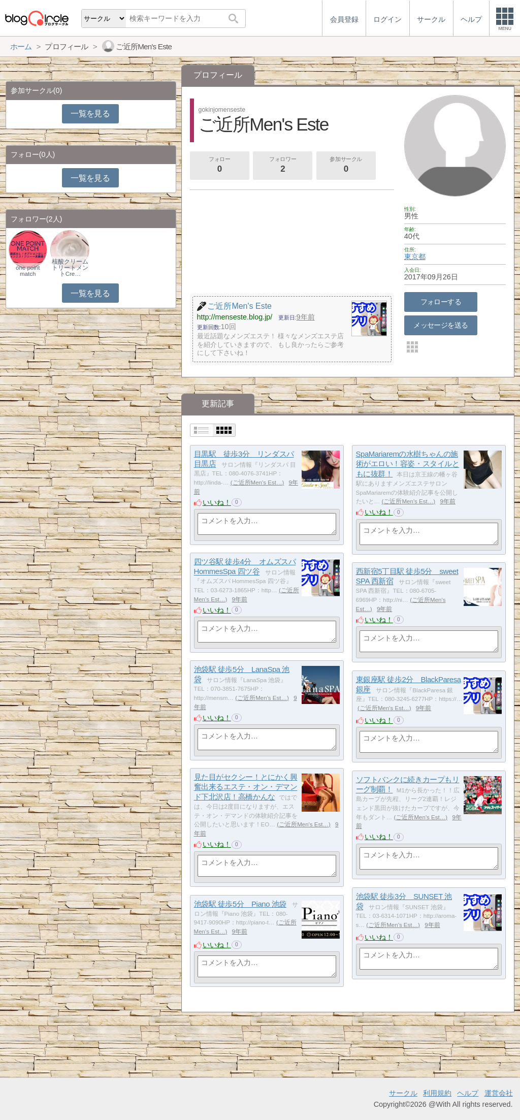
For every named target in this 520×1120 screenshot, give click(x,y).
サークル (403, 1093)
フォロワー (283, 165)
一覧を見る (90, 113)
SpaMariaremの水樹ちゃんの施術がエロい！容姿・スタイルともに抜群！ (408, 464)
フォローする (441, 302)
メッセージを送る (440, 325)
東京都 (415, 256)
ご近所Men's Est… (257, 482)
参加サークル (346, 165)
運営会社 (498, 1093)
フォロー (219, 165)
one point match (28, 271)
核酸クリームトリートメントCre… (70, 268)
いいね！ (217, 502)
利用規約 (437, 1093)
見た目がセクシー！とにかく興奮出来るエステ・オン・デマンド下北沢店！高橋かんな (246, 787)
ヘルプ (467, 1093)
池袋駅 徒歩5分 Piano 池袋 (240, 904)
